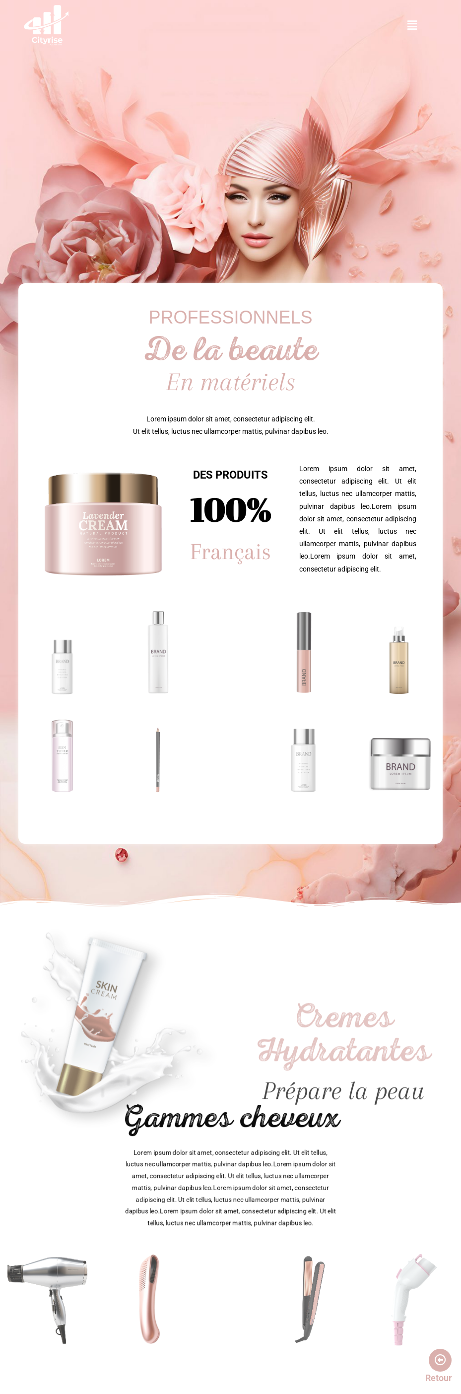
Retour (438, 1378)
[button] (411, 25)
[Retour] (440, 1360)
